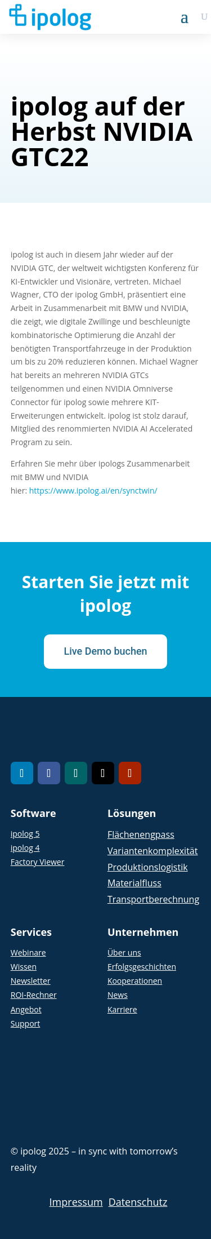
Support (26, 1023)
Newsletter (31, 980)
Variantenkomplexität (152, 851)
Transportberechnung (153, 899)
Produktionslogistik (147, 867)
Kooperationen (134, 980)
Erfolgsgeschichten (141, 966)
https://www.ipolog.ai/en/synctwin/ (93, 490)
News (117, 994)
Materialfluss (134, 883)
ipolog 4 (25, 847)
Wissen (24, 966)
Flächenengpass (140, 834)
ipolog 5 (25, 833)
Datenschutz (138, 1202)
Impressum (76, 1202)
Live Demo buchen (105, 651)
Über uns (124, 952)
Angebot (26, 1009)
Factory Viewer (38, 861)
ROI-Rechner (34, 994)
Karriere (122, 1009)
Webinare (28, 952)
